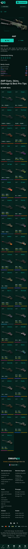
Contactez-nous (5, 475)
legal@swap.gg (22, 535)
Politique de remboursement (19, 479)
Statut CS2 (3, 497)
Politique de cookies (20, 482)
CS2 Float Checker (5, 502)
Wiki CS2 (3, 504)
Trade (20, 40)
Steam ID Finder (5, 492)
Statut (3, 483)
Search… (23, 6)
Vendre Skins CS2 (19, 513)
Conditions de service (20, 473)
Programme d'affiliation (7, 479)
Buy (7, 40)
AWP (5, 11)
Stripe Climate (5, 481)
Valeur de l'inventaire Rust (6, 506)
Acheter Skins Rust (5, 515)
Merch (3, 477)
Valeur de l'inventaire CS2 (6, 494)
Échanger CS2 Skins (20, 492)
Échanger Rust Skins (20, 494)
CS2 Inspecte (4, 499)
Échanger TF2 (18, 496)
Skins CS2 (22, 461)
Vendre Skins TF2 (19, 517)
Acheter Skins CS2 (5, 513)
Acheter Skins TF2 (5, 517)
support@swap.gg (10, 535)
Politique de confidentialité (18, 476)
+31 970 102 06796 (16, 537)
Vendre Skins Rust (19, 515)
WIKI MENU (4, 6)
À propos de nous (5, 473)
